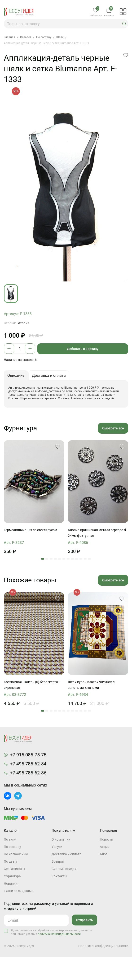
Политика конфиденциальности (103, 946)
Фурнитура (12, 876)
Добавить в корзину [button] (82, 349)
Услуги (57, 847)
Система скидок (64, 869)
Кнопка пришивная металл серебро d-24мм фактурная (97, 533)
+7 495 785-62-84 (28, 764)
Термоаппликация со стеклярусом (30, 530)
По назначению (16, 854)
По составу (12, 847)
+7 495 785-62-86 (28, 773)
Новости (106, 839)
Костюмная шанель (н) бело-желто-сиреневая (31, 685)
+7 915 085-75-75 (28, 755)
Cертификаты (14, 869)
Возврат (58, 861)
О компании (61, 839)
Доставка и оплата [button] (49, 375)
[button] (124, 24)
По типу (10, 839)
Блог (103, 854)
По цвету (11, 861)
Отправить (84, 920)
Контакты (59, 876)
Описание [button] (16, 375)
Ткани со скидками (18, 891)
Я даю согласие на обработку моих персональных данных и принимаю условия (51, 932)
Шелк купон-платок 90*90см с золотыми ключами (91, 685)
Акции (105, 847)
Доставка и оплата (66, 854)
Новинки (11, 883)
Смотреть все (113, 428)
